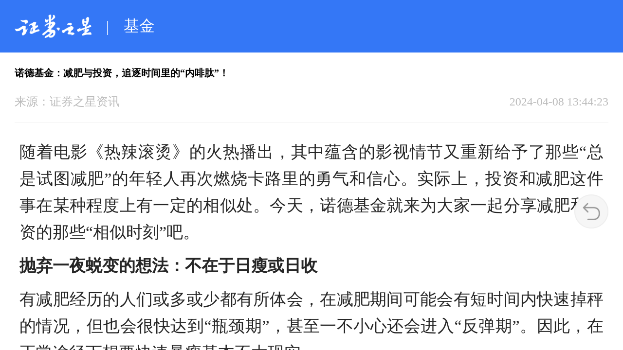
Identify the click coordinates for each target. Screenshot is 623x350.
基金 (139, 26)
